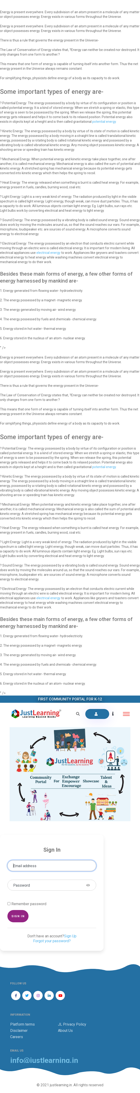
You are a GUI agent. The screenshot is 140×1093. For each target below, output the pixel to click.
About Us (65, 1030)
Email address (24, 866)
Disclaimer (19, 1030)
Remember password (28, 904)
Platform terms (22, 1024)
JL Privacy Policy (72, 1024)
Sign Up (70, 936)
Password (21, 885)
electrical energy (48, 253)
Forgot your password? (52, 941)
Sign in (18, 916)
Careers (16, 1037)
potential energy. (104, 121)
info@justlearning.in (44, 1060)
